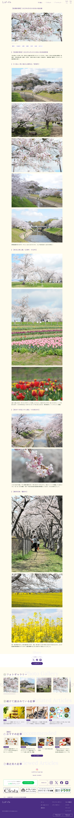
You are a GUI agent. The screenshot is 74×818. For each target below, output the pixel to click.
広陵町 (23, 46)
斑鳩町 (27, 46)
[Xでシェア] (34, 660)
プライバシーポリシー (57, 802)
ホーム (42, 802)
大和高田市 (18, 46)
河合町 (31, 46)
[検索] (67, 2)
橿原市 (13, 46)
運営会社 (43, 807)
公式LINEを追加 (28, 782)
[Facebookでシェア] (37, 660)
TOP (4, 797)
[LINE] (66, 782)
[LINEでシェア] (40, 660)
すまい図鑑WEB (68, 802)
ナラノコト (67, 807)
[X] (56, 782)
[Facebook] (61, 782)
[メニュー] (71, 2)
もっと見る (36, 755)
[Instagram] (51, 782)
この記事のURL (37, 663)
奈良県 (36, 46)
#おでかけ (40, 46)
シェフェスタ (68, 810)
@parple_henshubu (37, 775)
